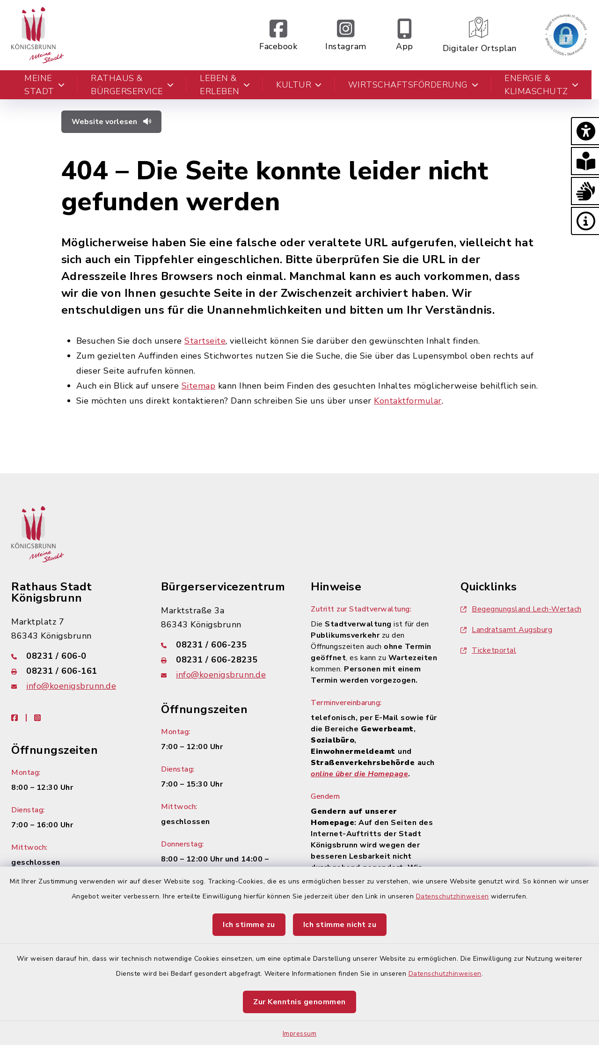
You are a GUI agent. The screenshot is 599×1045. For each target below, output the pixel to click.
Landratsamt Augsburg (506, 630)
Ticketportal (488, 650)
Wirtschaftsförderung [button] (413, 84)
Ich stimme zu (249, 925)
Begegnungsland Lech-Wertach (521, 609)
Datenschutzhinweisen (452, 896)
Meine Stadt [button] (44, 85)
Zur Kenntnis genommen (299, 1002)
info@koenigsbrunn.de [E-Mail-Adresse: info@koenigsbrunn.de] (71, 686)
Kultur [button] (299, 84)
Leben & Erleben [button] (225, 85)
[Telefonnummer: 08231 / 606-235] (224, 644)
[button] (585, 131)
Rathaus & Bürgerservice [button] (132, 85)
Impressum (300, 1033)
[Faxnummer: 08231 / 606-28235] (224, 659)
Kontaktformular (408, 400)
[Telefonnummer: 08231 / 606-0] (75, 656)
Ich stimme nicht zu (340, 925)
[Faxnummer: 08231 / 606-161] (75, 671)
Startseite (205, 340)
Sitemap (199, 385)
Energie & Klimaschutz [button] (541, 85)
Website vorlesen (111, 122)
